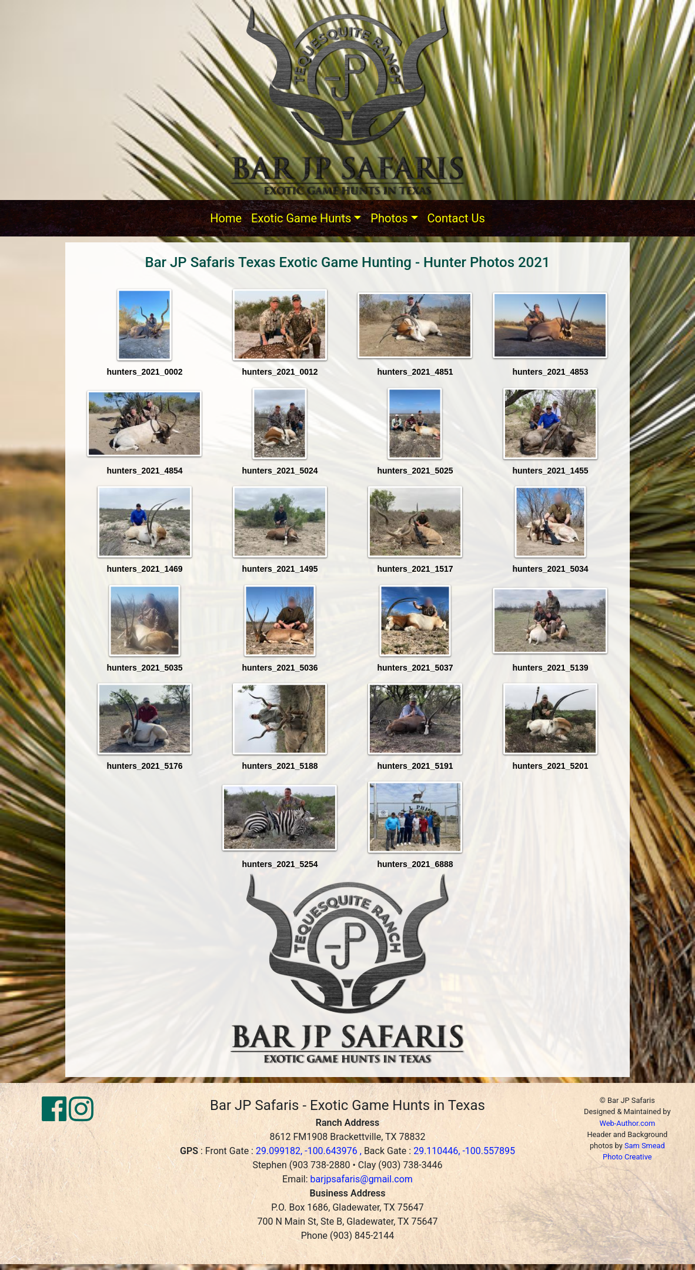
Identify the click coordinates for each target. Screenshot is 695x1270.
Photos (388, 218)
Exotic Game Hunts (301, 218)
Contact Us (456, 218)
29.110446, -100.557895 (464, 1150)
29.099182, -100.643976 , (310, 1150)
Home (226, 218)
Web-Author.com (627, 1123)
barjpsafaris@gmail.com (361, 1179)
